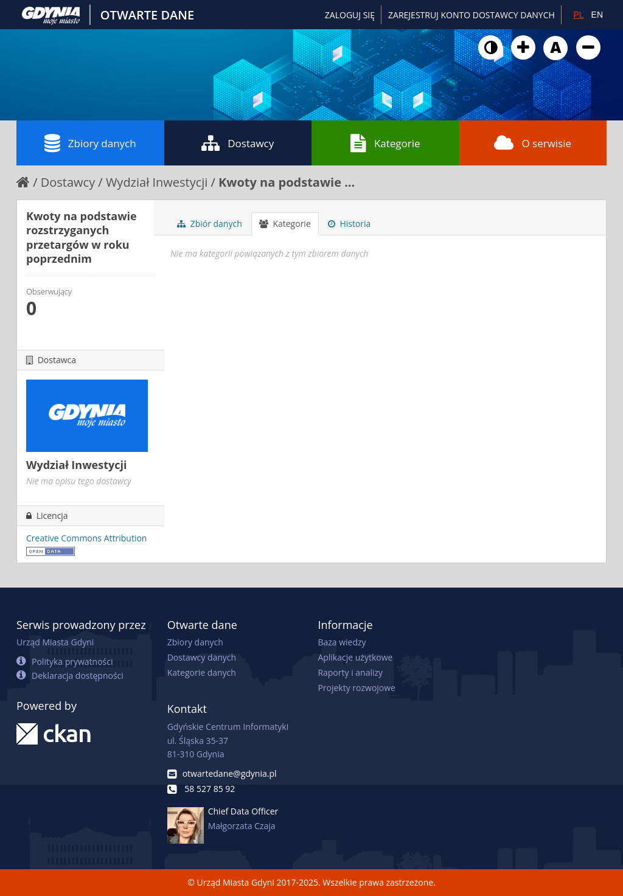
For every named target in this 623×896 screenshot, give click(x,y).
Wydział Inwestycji (156, 182)
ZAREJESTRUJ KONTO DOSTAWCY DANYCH (471, 15)
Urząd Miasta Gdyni (55, 642)
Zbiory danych (90, 143)
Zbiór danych (209, 223)
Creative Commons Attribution (86, 538)
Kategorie (385, 143)
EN (597, 14)
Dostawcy (237, 143)
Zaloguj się (350, 15)
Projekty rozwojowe (356, 687)
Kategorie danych (201, 672)
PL (578, 14)
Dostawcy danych (201, 657)
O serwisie (532, 143)
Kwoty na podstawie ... (286, 182)
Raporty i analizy (350, 672)
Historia (349, 223)
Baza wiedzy (342, 642)
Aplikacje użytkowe (355, 657)
